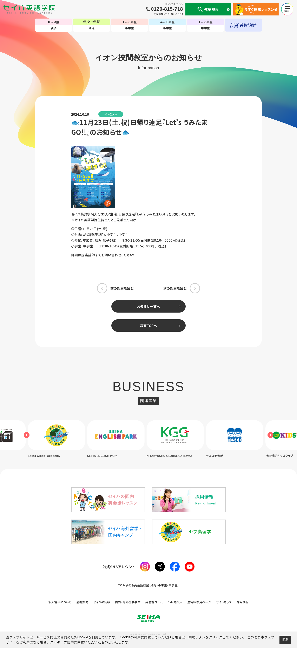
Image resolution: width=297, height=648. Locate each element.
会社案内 (82, 602)
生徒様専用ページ (199, 602)
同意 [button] (285, 639)
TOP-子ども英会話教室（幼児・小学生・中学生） (148, 585)
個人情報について (59, 602)
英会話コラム (154, 602)
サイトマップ (224, 602)
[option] (118, 439)
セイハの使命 (101, 602)
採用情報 (243, 602)
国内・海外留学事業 (127, 602)
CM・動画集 (174, 602)
